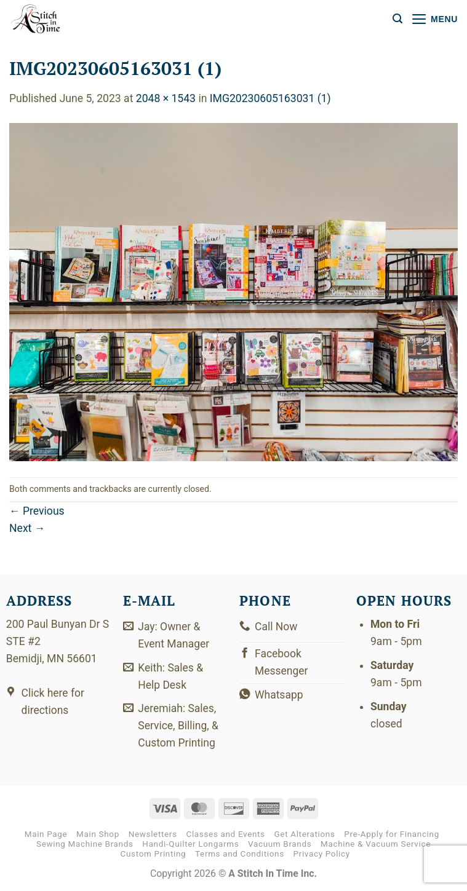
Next (27, 528)
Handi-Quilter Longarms (190, 845)
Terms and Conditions (239, 855)
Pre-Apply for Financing (391, 835)
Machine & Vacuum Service (376, 845)
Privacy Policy (321, 855)
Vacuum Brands (279, 845)
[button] (397, 19)
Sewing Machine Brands (85, 845)
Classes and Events (225, 835)
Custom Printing (153, 855)
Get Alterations (304, 835)
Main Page (46, 835)
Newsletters (153, 835)
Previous (37, 511)
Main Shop (97, 835)
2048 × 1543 (166, 98)
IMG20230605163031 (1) (270, 98)
